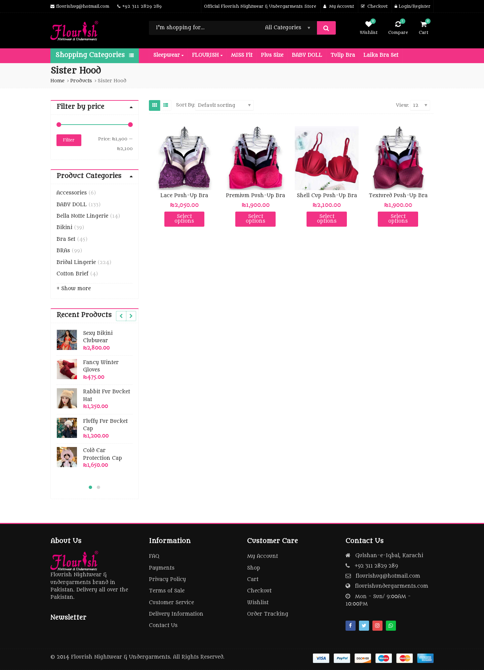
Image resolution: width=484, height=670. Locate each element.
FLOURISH (207, 55)
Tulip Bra (342, 55)
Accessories (71, 193)
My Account (262, 556)
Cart (252, 579)
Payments (161, 568)
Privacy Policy (167, 579)
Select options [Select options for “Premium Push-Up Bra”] (255, 219)
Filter (69, 140)
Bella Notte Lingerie (82, 216)
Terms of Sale (167, 591)
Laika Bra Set (380, 55)
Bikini (64, 227)
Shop (253, 568)
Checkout (259, 591)
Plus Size (272, 55)
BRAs (63, 251)
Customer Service (171, 603)
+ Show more (73, 289)
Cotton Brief (72, 274)
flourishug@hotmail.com (388, 576)
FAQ (154, 556)
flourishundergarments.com (391, 586)
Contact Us (163, 625)
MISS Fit (241, 55)
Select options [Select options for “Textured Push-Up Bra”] (398, 219)
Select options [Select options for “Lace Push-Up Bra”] (184, 219)
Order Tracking (267, 614)
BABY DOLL (307, 55)
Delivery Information (176, 614)
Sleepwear (168, 55)
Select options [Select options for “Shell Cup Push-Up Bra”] (326, 219)
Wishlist (258, 603)
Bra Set (65, 239)
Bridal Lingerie (76, 262)
